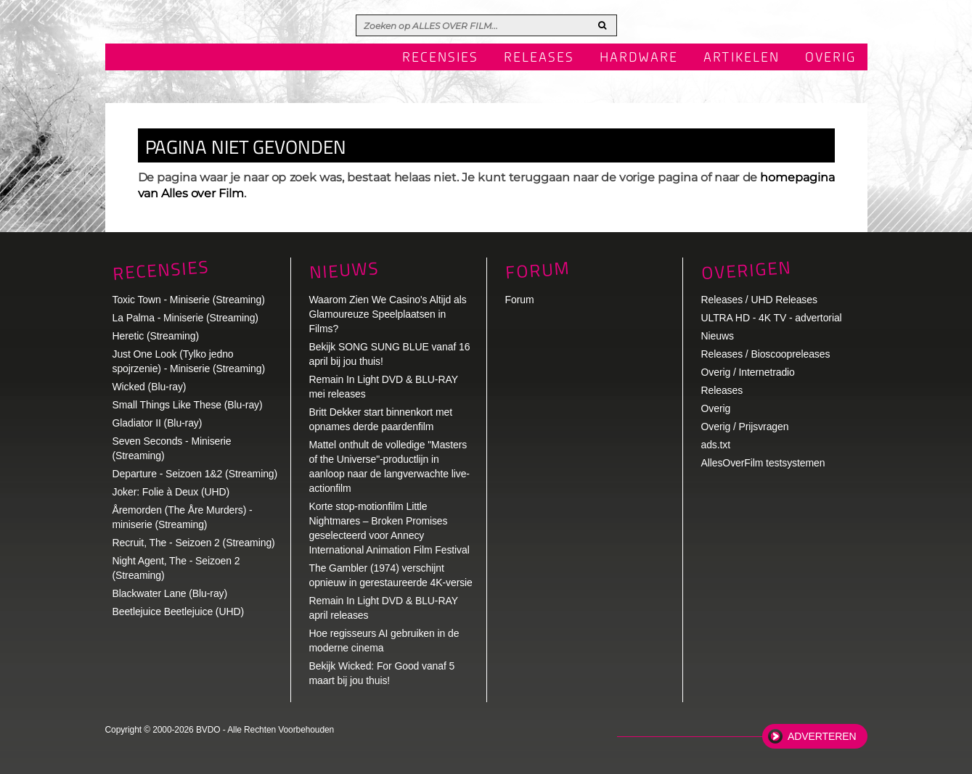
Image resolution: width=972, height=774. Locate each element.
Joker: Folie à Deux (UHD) (171, 492)
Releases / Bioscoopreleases (765, 354)
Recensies (440, 58)
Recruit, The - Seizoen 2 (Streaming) (194, 542)
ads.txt (716, 444)
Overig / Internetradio (748, 372)
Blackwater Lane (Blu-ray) (170, 593)
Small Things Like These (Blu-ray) (188, 405)
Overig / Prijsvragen (745, 426)
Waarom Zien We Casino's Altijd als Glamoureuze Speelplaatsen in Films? (388, 314)
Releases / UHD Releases (759, 299)
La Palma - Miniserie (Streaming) (185, 318)
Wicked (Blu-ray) (150, 386)
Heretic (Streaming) (156, 336)
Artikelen (741, 58)
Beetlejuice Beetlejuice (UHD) (179, 611)
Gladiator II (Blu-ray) (158, 423)
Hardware (639, 58)
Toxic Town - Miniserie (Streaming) (189, 299)
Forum (519, 299)
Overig (831, 58)
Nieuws (344, 270)
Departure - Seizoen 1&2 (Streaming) (195, 473)
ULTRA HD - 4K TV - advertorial (771, 318)
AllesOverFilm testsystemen (763, 463)
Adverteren (822, 736)
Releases (539, 58)
